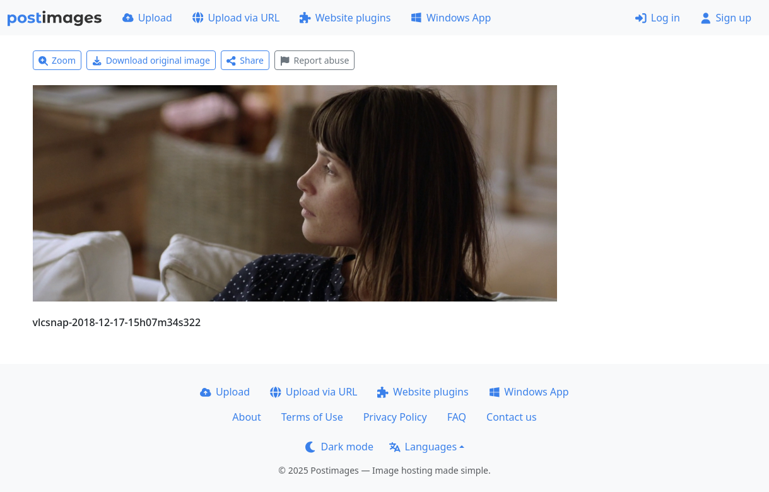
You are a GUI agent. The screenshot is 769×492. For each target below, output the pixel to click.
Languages (423, 447)
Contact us (511, 417)
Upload (147, 18)
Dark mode (339, 447)
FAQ (456, 417)
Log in (657, 18)
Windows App (451, 18)
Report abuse (314, 60)
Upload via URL (235, 18)
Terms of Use (312, 417)
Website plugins (345, 18)
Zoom (57, 60)
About (246, 417)
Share (245, 60)
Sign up (725, 18)
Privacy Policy (395, 417)
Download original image (151, 60)
